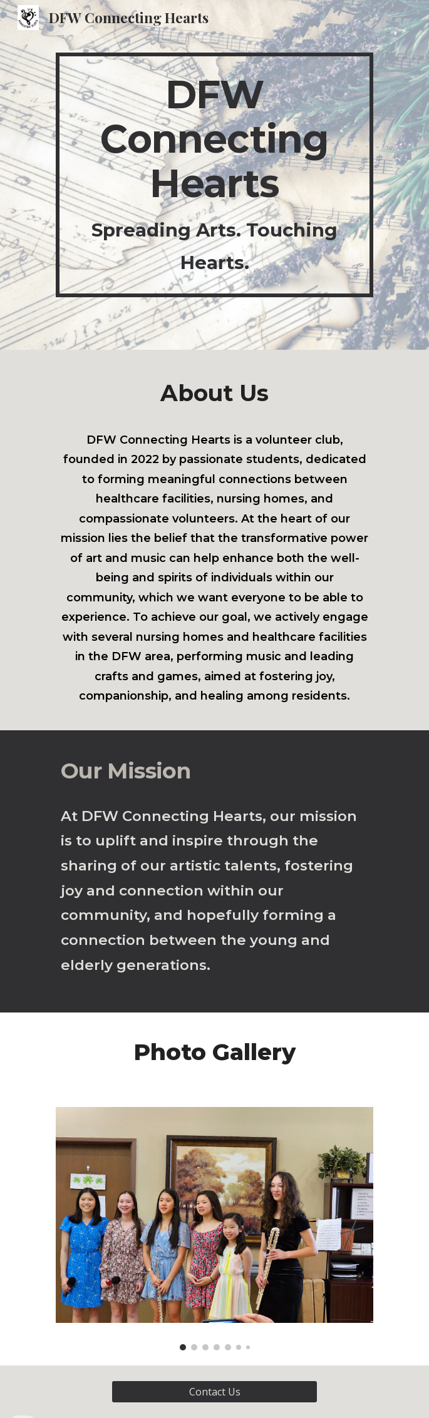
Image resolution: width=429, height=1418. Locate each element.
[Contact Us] (214, 1392)
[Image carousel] (214, 1228)
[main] (214, 175)
